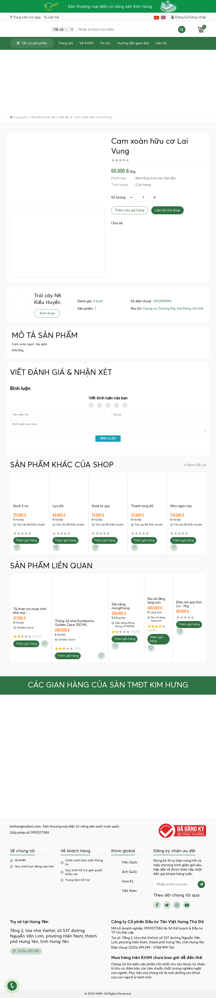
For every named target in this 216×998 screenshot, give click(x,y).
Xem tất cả (195, 465)
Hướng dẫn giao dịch (133, 43)
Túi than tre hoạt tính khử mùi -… (29, 611)
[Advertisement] (108, 81)
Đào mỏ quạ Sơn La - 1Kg (189, 604)
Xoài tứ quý (101, 506)
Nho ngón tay (181, 506)
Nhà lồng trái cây (149, 178)
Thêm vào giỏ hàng (129, 210)
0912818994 (162, 301)
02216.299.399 (26, 951)
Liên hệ (161, 43)
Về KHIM (86, 43)
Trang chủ (65, 43)
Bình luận (108, 439)
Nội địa (170, 178)
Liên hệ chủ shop (167, 210)
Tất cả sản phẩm (32, 43)
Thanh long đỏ (142, 506)
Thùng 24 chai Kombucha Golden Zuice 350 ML (74, 623)
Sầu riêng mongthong (121, 606)
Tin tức (105, 43)
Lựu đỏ (58, 506)
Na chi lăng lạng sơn (156, 600)
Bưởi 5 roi (20, 506)
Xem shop (47, 313)
